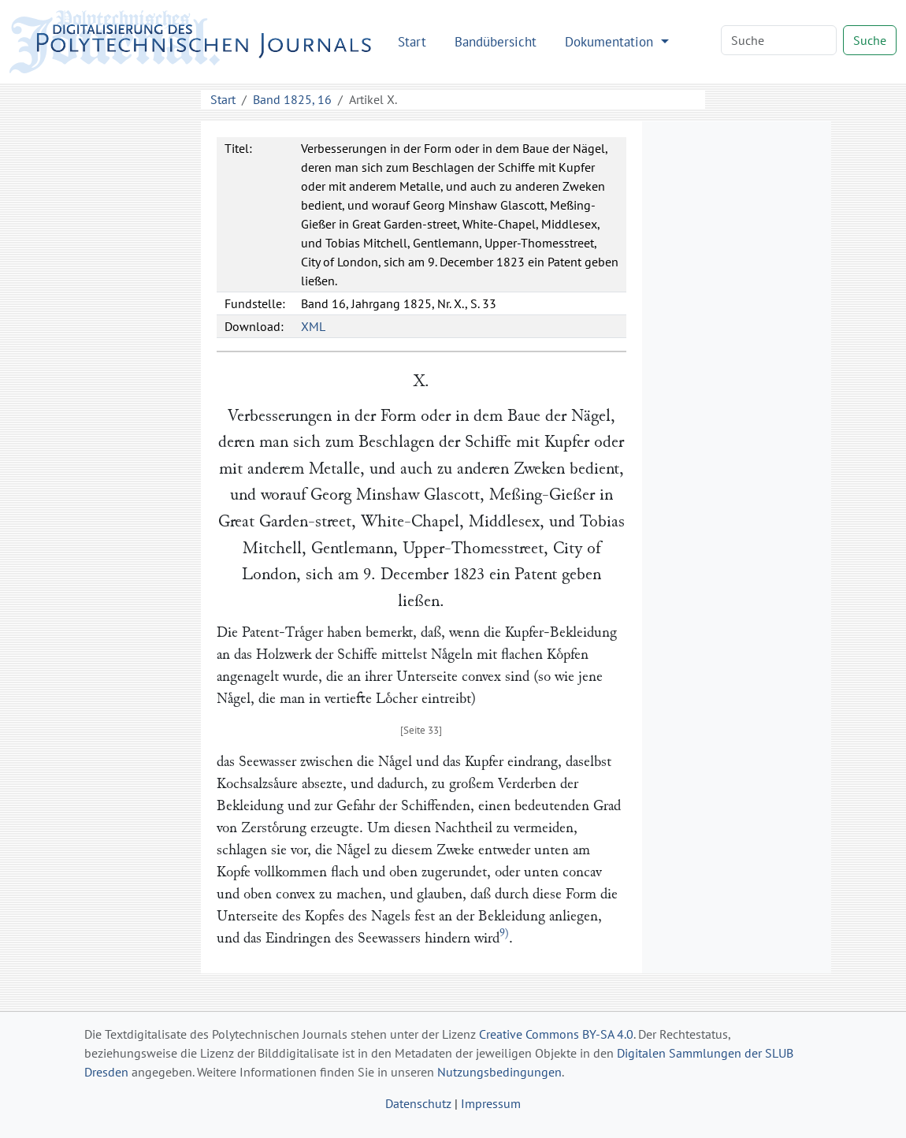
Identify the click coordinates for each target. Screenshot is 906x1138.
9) (504, 933)
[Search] (779, 40)
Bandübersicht (496, 41)
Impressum (491, 1103)
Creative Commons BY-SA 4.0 (556, 1034)
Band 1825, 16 (292, 99)
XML (313, 326)
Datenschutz (418, 1103)
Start (412, 41)
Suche (869, 40)
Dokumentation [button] (611, 41)
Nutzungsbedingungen (499, 1072)
